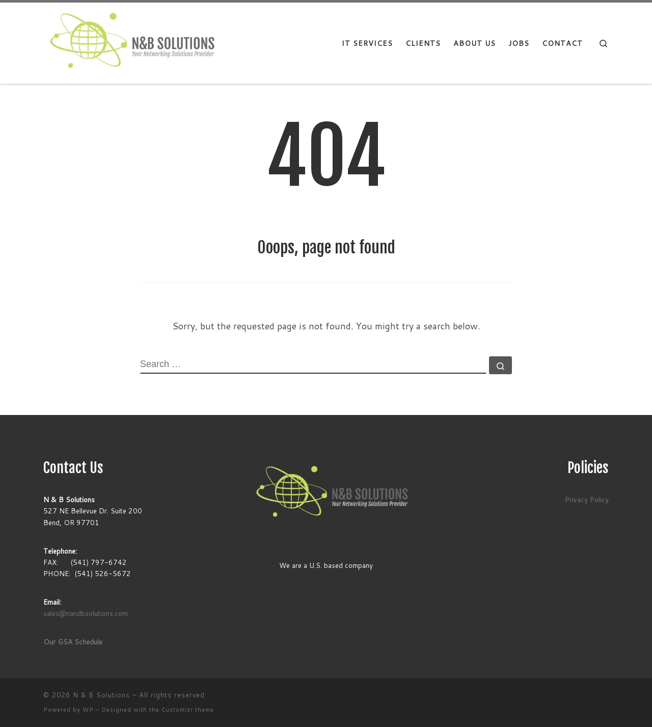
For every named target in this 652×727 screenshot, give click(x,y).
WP (88, 710)
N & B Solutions (101, 694)
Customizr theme (187, 710)
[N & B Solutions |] (131, 42)
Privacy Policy (587, 499)
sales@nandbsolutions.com (85, 613)
